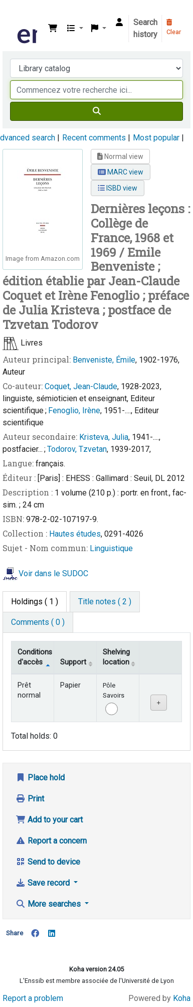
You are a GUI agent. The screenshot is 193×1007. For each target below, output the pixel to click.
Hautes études (75, 534)
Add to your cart (49, 819)
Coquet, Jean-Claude (81, 386)
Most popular (156, 137)
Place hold (40, 777)
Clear (173, 28)
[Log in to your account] (119, 23)
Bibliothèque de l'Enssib (18, 14)
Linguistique (111, 548)
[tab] (105, 601)
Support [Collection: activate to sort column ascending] (73, 662)
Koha (181, 998)
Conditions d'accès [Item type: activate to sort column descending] (35, 657)
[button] (52, 29)
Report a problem (33, 998)
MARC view (120, 172)
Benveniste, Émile (104, 360)
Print (30, 798)
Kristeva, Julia (103, 437)
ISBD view (117, 188)
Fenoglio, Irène (74, 410)
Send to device (48, 862)
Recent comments (94, 137)
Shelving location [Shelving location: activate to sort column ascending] (116, 657)
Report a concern (51, 841)
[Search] (96, 111)
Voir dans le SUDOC (53, 574)
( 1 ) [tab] (34, 601)
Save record (44, 883)
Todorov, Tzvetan (77, 449)
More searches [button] (49, 904)
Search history (145, 28)
